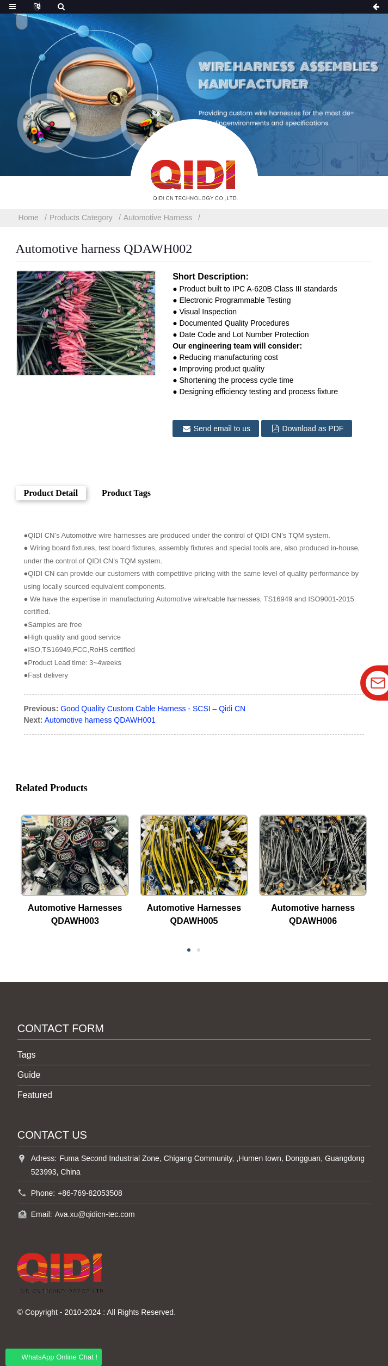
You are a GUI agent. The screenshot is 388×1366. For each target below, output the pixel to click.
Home (29, 217)
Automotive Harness (158, 217)
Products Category (81, 217)
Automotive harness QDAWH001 (100, 720)
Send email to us (222, 428)
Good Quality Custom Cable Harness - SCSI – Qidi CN (152, 708)
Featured (34, 1095)
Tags (26, 1054)
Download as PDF (313, 428)
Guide (29, 1074)
